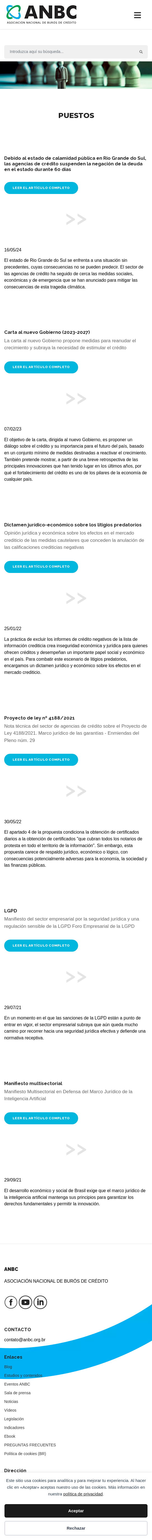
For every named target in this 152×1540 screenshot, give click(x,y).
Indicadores (14, 1427)
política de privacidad (83, 1494)
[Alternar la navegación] (139, 14)
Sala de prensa (17, 1393)
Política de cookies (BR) (25, 1453)
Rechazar (76, 1528)
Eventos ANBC (17, 1384)
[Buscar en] (69, 52)
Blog (8, 1367)
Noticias (11, 1401)
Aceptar (76, 1510)
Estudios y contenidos (23, 1375)
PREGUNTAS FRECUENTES (30, 1445)
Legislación (14, 1419)
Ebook (9, 1436)
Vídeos (10, 1410)
